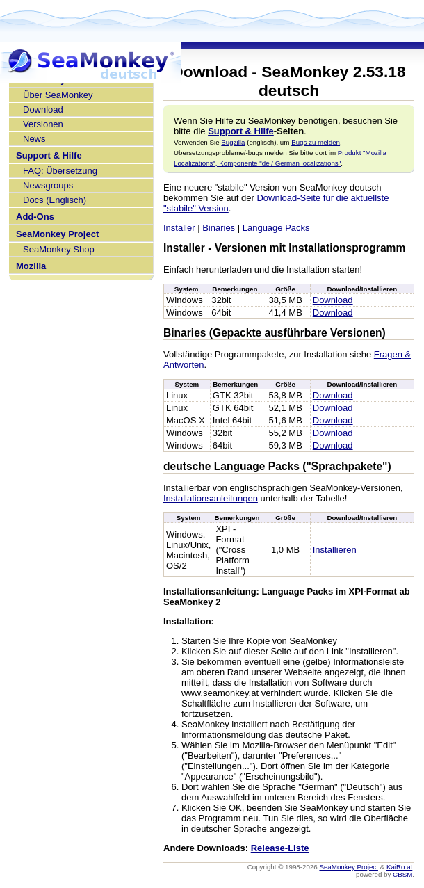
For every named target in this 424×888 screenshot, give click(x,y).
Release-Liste (280, 848)
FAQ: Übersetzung (60, 171)
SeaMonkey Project (57, 234)
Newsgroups (48, 185)
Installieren (335, 549)
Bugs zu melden (315, 142)
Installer (179, 228)
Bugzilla (233, 142)
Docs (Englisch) (54, 200)
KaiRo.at (399, 867)
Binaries (218, 228)
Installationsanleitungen (210, 498)
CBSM (402, 874)
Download (43, 109)
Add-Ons (35, 216)
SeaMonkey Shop (59, 249)
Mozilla (31, 266)
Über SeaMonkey (57, 95)
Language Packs (276, 228)
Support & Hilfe (49, 155)
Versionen (43, 124)
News (34, 139)
